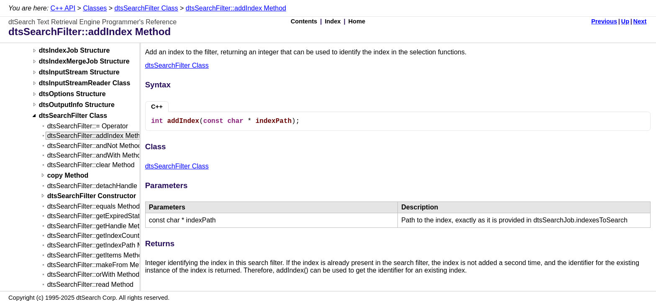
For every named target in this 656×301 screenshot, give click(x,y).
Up (625, 21)
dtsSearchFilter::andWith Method (96, 155)
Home (357, 21)
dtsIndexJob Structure (74, 50)
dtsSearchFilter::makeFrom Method (99, 264)
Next (640, 21)
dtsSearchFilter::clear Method (91, 164)
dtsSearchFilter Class (146, 8)
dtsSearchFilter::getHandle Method (99, 226)
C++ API (63, 8)
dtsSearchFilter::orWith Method (93, 274)
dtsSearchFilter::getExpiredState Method (107, 215)
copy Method (68, 175)
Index (333, 21)
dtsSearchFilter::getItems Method (96, 255)
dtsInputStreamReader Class (85, 83)
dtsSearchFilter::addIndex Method (236, 8)
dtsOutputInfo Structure (77, 104)
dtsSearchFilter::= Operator (87, 126)
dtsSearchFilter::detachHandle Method (104, 185)
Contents (304, 21)
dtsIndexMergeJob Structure (84, 61)
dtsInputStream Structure (79, 72)
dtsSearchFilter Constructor (91, 195)
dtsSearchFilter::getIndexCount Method (105, 235)
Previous (604, 21)
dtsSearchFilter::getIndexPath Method (103, 245)
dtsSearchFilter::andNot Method (94, 145)
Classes (95, 8)
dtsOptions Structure (72, 94)
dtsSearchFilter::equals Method (93, 206)
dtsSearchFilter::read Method (90, 284)
